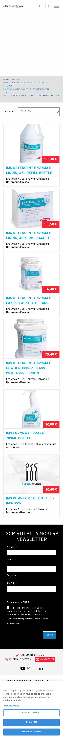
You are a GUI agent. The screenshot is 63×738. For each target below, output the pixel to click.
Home (6, 79)
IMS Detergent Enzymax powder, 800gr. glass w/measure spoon (28, 368)
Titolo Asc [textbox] (26, 111)
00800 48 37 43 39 (32, 655)
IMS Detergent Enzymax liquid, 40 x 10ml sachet (28, 235)
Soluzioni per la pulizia (45, 95)
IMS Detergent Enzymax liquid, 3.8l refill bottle (29, 170)
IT (41, 6)
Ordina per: (9, 111)
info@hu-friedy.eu (20, 659)
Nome (11, 547)
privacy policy (24, 619)
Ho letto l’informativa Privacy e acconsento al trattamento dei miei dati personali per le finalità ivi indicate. (27, 611)
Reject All (31, 723)
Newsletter (47, 659)
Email (11, 583)
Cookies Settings (31, 714)
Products (17, 79)
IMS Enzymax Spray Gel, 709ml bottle (27, 436)
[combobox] (39, 111)
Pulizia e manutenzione (15, 95)
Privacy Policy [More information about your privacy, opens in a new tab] (11, 707)
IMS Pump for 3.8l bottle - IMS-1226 (30, 501)
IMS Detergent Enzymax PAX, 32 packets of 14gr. (28, 300)
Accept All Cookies (31, 733)
